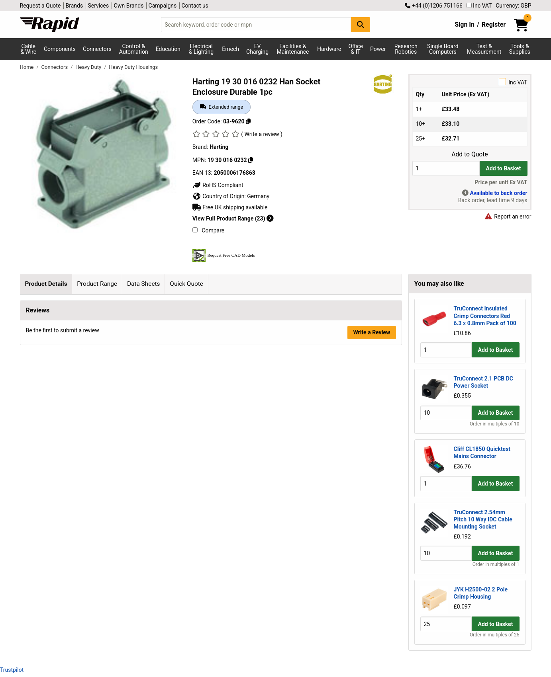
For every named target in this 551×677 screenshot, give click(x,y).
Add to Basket (503, 168)
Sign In (465, 24)
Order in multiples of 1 (496, 564)
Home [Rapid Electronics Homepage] (27, 67)
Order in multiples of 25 (494, 635)
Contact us (195, 5)
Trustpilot (12, 670)
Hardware (329, 49)
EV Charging (257, 49)
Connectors (97, 49)
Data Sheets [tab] (143, 283)
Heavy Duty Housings (133, 67)
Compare (208, 230)
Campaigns (163, 5)
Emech (230, 49)
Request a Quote (40, 5)
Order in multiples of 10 (494, 424)
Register (494, 24)
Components (60, 49)
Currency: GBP (513, 5)
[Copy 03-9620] (248, 121)
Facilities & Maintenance (293, 49)
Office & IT (355, 49)
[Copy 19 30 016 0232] (250, 160)
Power (378, 49)
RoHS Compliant (217, 185)
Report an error (507, 216)
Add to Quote (469, 154)
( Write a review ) (261, 134)
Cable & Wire (28, 49)
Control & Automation (133, 49)
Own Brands (128, 5)
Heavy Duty (88, 67)
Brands (74, 5)
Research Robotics (406, 49)
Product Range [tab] (97, 283)
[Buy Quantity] (446, 168)
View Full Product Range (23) (233, 218)
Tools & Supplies (519, 49)
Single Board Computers (442, 49)
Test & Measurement (484, 49)
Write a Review (371, 456)
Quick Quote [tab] (186, 283)
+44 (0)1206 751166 (433, 5)
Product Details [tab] (46, 283)
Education (168, 49)
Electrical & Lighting (201, 49)
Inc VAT (479, 5)
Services (98, 5)
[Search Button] (360, 24)
